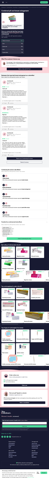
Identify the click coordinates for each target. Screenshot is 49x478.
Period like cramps (6, 232)
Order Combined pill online (24, 239)
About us (10, 455)
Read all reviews (24, 162)
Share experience (12, 453)
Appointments (35, 453)
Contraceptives (9, 7)
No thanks (38, 473)
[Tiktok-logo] (10, 438)
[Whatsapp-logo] (2, 438)
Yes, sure (43, 472)
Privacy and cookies (36, 446)
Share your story (44, 2)
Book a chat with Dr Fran (24, 69)
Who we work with (13, 456)
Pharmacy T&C (35, 448)
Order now (24, 386)
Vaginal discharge (6, 230)
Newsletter (34, 458)
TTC (9, 449)
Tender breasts (5, 228)
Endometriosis (12, 446)
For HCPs (11, 458)
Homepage (3, 7)
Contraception (12, 444)
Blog (33, 456)
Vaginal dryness (5, 233)
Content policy (35, 449)
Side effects (15, 7)
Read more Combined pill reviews (24, 158)
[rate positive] (2, 103)
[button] (24, 223)
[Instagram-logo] (5, 438)
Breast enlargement (6, 229)
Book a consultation (24, 404)
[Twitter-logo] (7, 438)
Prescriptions (34, 455)
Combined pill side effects (23, 7)
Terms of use (34, 444)
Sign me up (24, 427)
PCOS (10, 448)
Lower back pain (6, 235)
